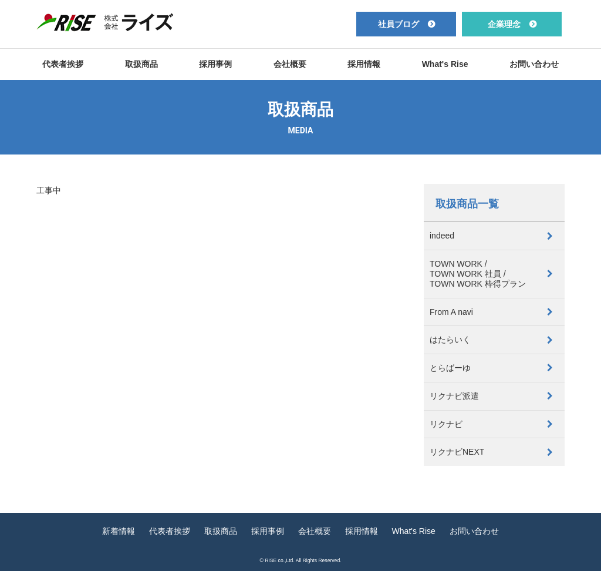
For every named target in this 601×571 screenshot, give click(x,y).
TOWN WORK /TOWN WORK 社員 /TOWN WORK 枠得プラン (478, 273)
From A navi (451, 312)
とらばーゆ (450, 367)
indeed (442, 235)
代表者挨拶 (62, 64)
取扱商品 (141, 64)
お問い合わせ (534, 64)
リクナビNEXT (457, 451)
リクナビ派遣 (454, 396)
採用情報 (363, 64)
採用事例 (215, 64)
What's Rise (445, 64)
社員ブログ (398, 24)
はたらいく (450, 339)
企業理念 (504, 24)
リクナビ (446, 424)
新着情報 (118, 531)
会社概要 (290, 64)
